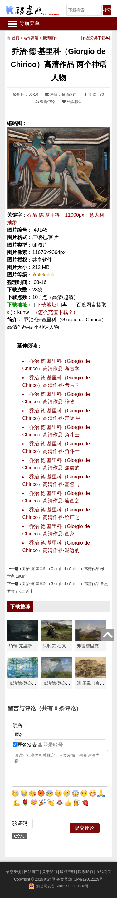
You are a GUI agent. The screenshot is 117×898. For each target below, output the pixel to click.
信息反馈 (13, 872)
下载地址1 (48, 304)
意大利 (96, 215)
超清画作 (49, 38)
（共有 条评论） (58, 708)
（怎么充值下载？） (55, 312)
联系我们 (85, 872)
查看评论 (45, 102)
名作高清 (30, 38)
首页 (15, 38)
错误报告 (72, 102)
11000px (74, 215)
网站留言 (31, 872)
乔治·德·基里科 (43, 215)
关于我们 (49, 872)
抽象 (12, 222)
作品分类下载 (96, 38)
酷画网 (50, 879)
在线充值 (103, 872)
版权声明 (67, 872)
